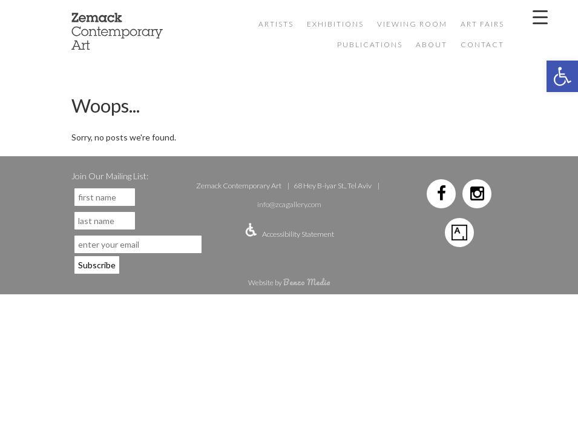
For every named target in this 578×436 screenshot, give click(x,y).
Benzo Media (306, 282)
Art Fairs (482, 23)
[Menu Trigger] (540, 16)
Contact (482, 44)
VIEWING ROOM (412, 23)
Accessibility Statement (298, 234)
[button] (562, 76)
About (431, 44)
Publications (369, 44)
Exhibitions (335, 23)
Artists (276, 23)
